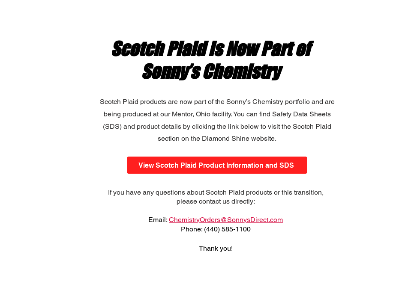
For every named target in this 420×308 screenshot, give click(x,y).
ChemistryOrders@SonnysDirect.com (226, 220)
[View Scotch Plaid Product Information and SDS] (217, 165)
